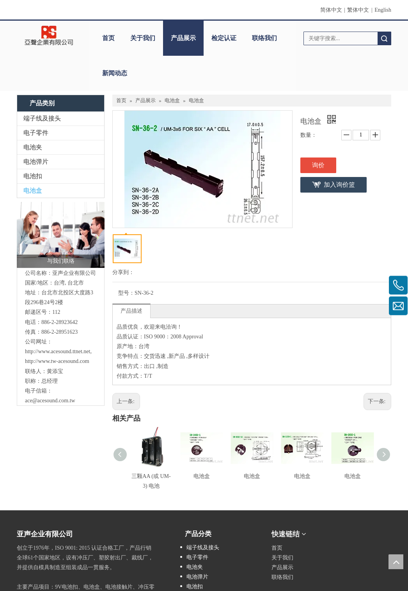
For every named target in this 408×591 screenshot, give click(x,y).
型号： (126, 293)
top (395, 561)
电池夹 (32, 147)
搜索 (384, 38)
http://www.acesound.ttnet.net (57, 351)
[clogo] (49, 35)
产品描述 (131, 311)
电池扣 (32, 176)
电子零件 (35, 132)
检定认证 (223, 38)
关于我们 (142, 38)
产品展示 (183, 38)
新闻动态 (114, 73)
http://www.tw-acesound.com (57, 361)
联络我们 (264, 38)
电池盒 (32, 190)
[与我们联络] (61, 235)
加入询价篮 (339, 184)
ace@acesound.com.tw (50, 400)
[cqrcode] (347, 531)
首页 (108, 38)
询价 (318, 165)
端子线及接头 (42, 118)
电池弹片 (35, 161)
